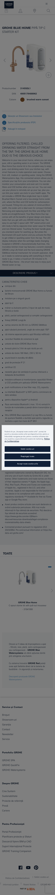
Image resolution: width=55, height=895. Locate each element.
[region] (27, 447)
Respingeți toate (27, 456)
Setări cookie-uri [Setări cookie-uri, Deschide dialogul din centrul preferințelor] (27, 449)
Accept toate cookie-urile (27, 464)
